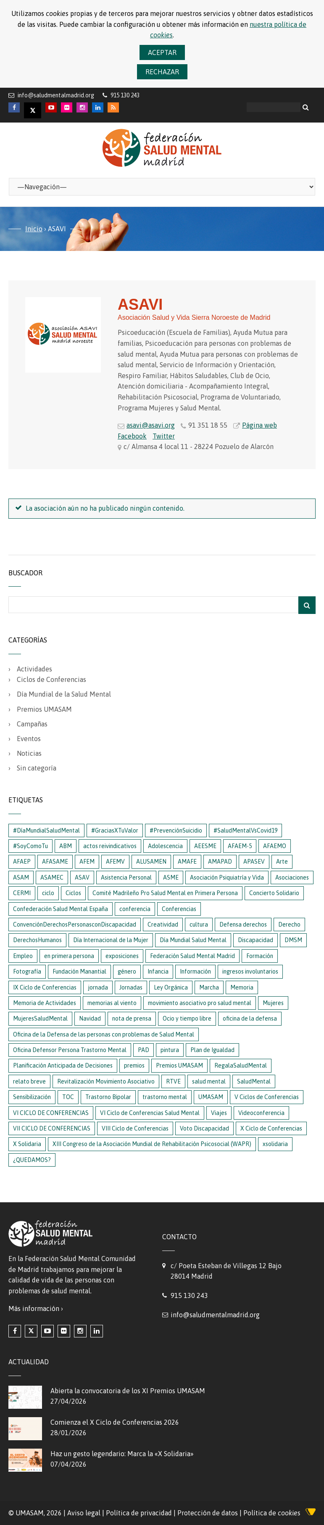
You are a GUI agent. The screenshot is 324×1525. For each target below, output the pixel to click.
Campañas (32, 724)
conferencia (134, 909)
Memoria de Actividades (44, 1003)
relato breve (29, 1081)
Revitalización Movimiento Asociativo (106, 1081)
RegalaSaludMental (240, 1065)
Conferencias (179, 909)
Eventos (29, 738)
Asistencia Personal (126, 877)
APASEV (254, 861)
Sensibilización (32, 1097)
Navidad (90, 1018)
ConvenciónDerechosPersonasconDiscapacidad (74, 924)
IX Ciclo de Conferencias (44, 987)
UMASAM (210, 1097)
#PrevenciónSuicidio (176, 830)
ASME (171, 877)
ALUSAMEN (151, 861)
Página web (259, 425)
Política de (271, 1513)
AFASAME (55, 861)
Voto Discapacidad (204, 1128)
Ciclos (73, 893)
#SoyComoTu (30, 846)
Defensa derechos (243, 924)
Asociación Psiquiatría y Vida (227, 877)
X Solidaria (27, 1144)
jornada (98, 987)
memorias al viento (112, 1003)
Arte (282, 861)
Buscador (25, 573)
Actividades (34, 669)
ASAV (82, 877)
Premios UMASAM (44, 709)
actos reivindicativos (110, 846)
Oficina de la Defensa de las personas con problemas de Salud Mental (103, 1034)
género (127, 971)
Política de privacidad (139, 1513)
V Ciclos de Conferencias (266, 1097)
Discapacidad (255, 940)
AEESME (205, 846)
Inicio (33, 228)
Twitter (164, 436)
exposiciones (122, 956)
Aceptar (162, 52)
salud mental (209, 1081)
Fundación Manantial (79, 971)
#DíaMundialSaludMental (46, 830)
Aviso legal (83, 1513)
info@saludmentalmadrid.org (56, 95)
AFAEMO (274, 846)
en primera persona (69, 956)
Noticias (29, 753)
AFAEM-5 (240, 846)
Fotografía (27, 971)
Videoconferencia (261, 1113)
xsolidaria (275, 1144)
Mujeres (273, 1003)
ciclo (48, 893)
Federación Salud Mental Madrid (192, 956)
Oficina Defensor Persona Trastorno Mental (69, 1050)
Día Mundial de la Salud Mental (64, 694)
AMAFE (187, 861)
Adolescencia (165, 846)
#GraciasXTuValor (114, 830)
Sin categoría (36, 768)
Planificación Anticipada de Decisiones (63, 1065)
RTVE (173, 1081)
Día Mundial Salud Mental (193, 940)
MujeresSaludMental (40, 1018)
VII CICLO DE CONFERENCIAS (51, 1128)
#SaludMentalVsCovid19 (245, 830)
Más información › (35, 1308)
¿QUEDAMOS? (32, 1160)
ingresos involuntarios (250, 971)
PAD (143, 1050)
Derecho (289, 924)
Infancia (158, 971)
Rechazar (162, 72)
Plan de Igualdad (212, 1050)
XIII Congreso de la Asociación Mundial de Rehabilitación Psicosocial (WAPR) (152, 1144)
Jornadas (130, 987)
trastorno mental (164, 1097)
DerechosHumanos (37, 940)
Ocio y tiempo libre (187, 1018)
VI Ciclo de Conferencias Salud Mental (150, 1113)
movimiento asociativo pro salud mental (199, 1003)
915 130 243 (189, 1295)
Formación (259, 956)
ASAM (21, 877)
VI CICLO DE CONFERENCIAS (51, 1113)
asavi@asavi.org (150, 425)
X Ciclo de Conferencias (271, 1128)
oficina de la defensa (250, 1018)
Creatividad (163, 924)
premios (134, 1065)
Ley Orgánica (171, 987)
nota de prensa (131, 1018)
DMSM (293, 940)
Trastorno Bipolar (108, 1097)
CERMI (22, 893)
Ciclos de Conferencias (51, 679)
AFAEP (22, 861)
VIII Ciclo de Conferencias (135, 1128)
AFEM (87, 861)
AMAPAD (220, 861)
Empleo (23, 956)
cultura (199, 924)
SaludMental (254, 1081)
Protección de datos (207, 1513)
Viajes (219, 1113)
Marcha (209, 987)
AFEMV (115, 861)
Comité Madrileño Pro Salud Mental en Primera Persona (165, 893)
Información (195, 971)
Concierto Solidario (274, 893)
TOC (68, 1097)
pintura (170, 1050)
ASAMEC (51, 877)
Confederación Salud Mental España (60, 909)
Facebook (132, 436)
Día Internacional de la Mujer (110, 940)
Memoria (241, 987)
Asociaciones (292, 877)
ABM (65, 846)
